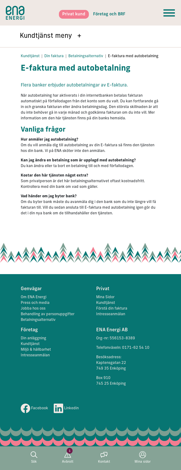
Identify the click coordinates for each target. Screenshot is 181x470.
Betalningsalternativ (85, 56)
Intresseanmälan (110, 314)
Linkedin (66, 408)
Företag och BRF (109, 14)
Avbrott (67, 457)
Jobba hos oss (33, 308)
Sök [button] (33, 457)
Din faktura (54, 56)
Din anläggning (33, 338)
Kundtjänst (30, 56)
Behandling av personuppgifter (47, 314)
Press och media (35, 303)
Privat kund (73, 14)
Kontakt (104, 457)
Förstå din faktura (111, 308)
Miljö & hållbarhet (36, 350)
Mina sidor (143, 457)
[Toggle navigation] (169, 13)
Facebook (34, 408)
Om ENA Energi (33, 297)
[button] (90, 36)
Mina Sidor (105, 297)
